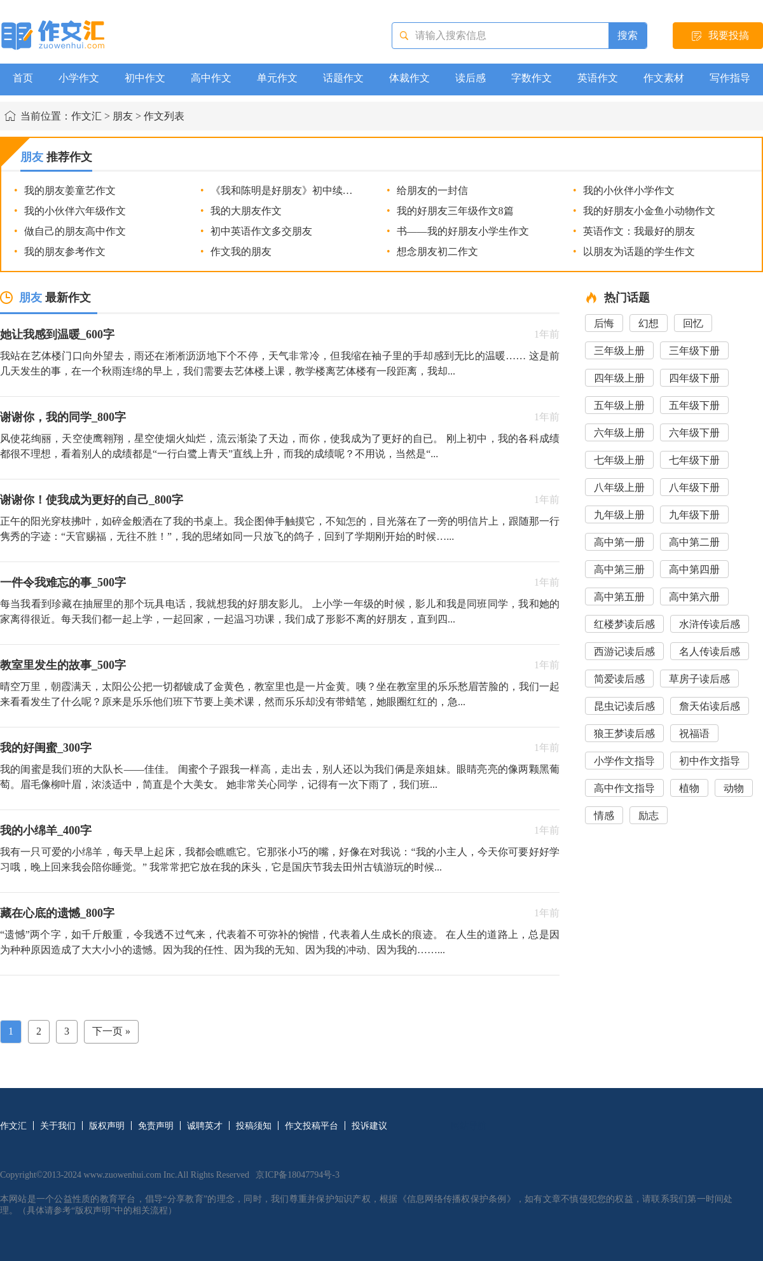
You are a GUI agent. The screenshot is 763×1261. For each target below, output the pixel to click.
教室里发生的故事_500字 (63, 665)
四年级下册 (694, 378)
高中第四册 (694, 569)
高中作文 (211, 77)
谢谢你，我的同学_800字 (63, 417)
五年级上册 (619, 405)
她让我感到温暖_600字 (57, 334)
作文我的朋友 (241, 251)
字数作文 (531, 77)
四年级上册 (619, 378)
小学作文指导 (624, 760)
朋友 (123, 116)
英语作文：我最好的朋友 (639, 231)
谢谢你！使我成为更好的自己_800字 (91, 499)
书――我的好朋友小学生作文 (463, 231)
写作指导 (730, 77)
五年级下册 (694, 405)
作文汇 (86, 116)
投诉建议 (369, 1126)
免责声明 (156, 1126)
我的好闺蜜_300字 (46, 747)
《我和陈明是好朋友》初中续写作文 (291, 190)
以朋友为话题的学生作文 (639, 251)
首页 (23, 77)
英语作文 (597, 77)
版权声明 (107, 1126)
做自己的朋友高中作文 (75, 231)
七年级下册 (694, 460)
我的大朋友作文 (246, 210)
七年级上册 (619, 460)
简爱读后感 (619, 678)
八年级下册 (694, 487)
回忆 (693, 323)
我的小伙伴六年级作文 (75, 210)
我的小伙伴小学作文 (629, 190)
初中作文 (145, 77)
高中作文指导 (624, 788)
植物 (689, 788)
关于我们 (58, 1126)
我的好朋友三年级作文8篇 (455, 210)
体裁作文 (409, 77)
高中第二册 (694, 542)
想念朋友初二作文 (437, 251)
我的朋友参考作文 (65, 251)
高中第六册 (694, 596)
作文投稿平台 (311, 1126)
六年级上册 (619, 432)
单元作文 (277, 77)
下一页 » (111, 1031)
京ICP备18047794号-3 (297, 1175)
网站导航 (468, 1126)
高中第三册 (619, 569)
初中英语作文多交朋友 (261, 231)
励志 (648, 815)
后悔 (604, 323)
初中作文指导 (709, 760)
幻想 (648, 323)
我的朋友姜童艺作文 (70, 190)
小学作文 (78, 77)
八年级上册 (619, 487)
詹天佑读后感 (709, 706)
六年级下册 (694, 432)
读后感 (470, 77)
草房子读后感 (699, 678)
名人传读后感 (709, 651)
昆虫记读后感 (624, 706)
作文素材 (663, 77)
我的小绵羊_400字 (46, 830)
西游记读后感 (624, 651)
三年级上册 (619, 350)
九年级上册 (619, 514)
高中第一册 (619, 542)
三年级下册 (694, 350)
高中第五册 (619, 596)
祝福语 (694, 733)
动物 (734, 788)
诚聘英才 (205, 1126)
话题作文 (343, 77)
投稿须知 (254, 1126)
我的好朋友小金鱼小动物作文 (649, 210)
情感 (604, 815)
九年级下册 (694, 514)
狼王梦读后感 (624, 733)
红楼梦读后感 (624, 624)
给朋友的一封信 (432, 190)
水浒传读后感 (709, 624)
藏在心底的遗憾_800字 (57, 913)
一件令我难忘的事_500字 (63, 582)
